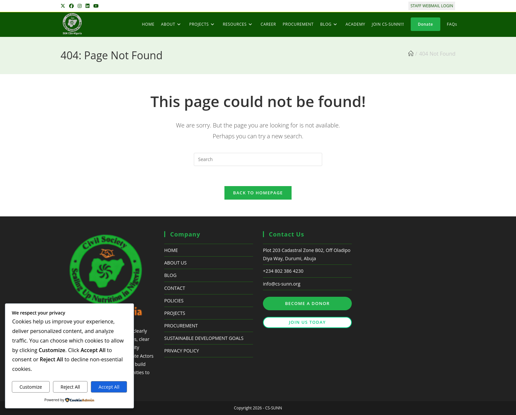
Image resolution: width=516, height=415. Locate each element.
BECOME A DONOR (307, 303)
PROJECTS (174, 313)
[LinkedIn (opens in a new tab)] (87, 6)
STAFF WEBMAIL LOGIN (431, 6)
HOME (171, 250)
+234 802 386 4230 (283, 271)
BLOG (170, 275)
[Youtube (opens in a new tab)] (96, 6)
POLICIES (174, 300)
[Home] (410, 53)
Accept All (109, 387)
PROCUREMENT (181, 325)
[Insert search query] (258, 159)
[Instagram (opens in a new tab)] (80, 6)
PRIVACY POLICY (181, 350)
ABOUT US (175, 263)
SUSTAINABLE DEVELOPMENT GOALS (204, 338)
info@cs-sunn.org (281, 284)
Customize (30, 387)
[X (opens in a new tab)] (64, 6)
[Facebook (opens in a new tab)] (71, 6)
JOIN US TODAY (307, 322)
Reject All (70, 387)
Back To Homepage (258, 193)
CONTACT (174, 288)
